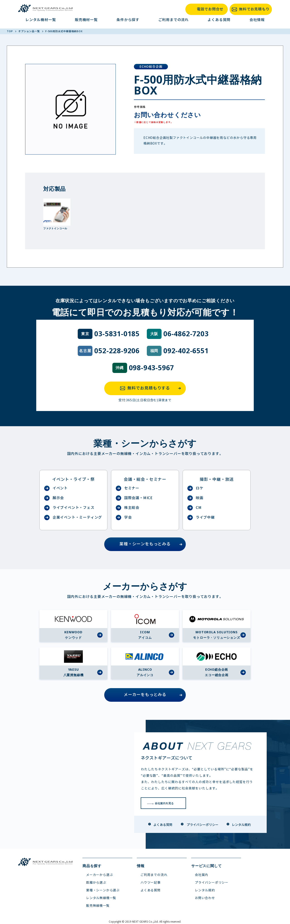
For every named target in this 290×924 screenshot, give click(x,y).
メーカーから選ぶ (99, 875)
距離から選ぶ (96, 883)
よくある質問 (219, 20)
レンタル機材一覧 (40, 20)
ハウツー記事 (150, 883)
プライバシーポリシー (211, 883)
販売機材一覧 (86, 20)
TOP (10, 31)
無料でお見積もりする (152, 388)
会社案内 (201, 875)
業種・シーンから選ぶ (103, 890)
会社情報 (257, 20)
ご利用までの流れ (173, 20)
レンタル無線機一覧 (101, 898)
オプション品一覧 (29, 31)
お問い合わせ (205, 898)
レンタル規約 (205, 890)
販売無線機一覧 (98, 906)
